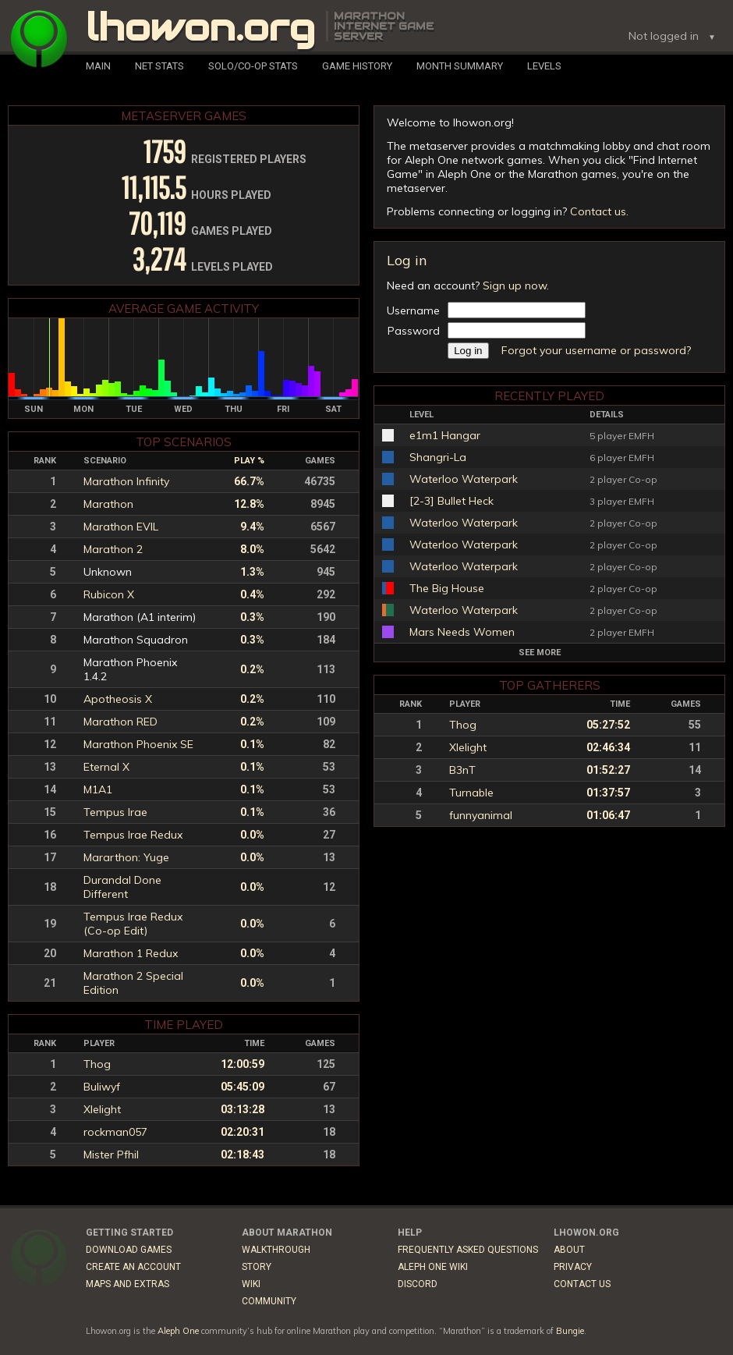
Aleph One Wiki (433, 1266)
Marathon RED (120, 722)
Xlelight (468, 747)
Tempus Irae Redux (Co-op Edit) (132, 924)
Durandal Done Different (122, 887)
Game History (357, 66)
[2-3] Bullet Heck (451, 501)
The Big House (446, 588)
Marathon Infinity (126, 481)
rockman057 (115, 1132)
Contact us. (599, 211)
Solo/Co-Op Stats (253, 66)
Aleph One (178, 1330)
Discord (417, 1284)
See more (540, 652)
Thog (462, 725)
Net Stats (159, 66)
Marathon (108, 504)
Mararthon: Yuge (126, 857)
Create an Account (133, 1266)
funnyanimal (480, 815)
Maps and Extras (127, 1284)
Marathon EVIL (120, 527)
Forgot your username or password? (596, 350)
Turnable (471, 793)
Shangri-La (437, 457)
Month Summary (459, 66)
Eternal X (106, 767)
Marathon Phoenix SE (138, 744)
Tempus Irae (115, 812)
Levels (544, 66)
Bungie (570, 1330)
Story (256, 1266)
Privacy (573, 1266)
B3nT (462, 770)
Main (98, 66)
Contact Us (582, 1284)
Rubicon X (108, 594)
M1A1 (97, 789)
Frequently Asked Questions (468, 1249)
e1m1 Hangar (444, 435)
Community (269, 1301)
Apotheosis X (117, 699)
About (569, 1249)
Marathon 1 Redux (130, 953)
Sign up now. (516, 285)
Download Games (129, 1249)
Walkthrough (276, 1249)
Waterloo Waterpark (463, 479)
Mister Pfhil (111, 1154)
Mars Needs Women (462, 632)
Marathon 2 (113, 549)
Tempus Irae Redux (132, 835)
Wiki (251, 1284)
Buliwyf (101, 1087)
